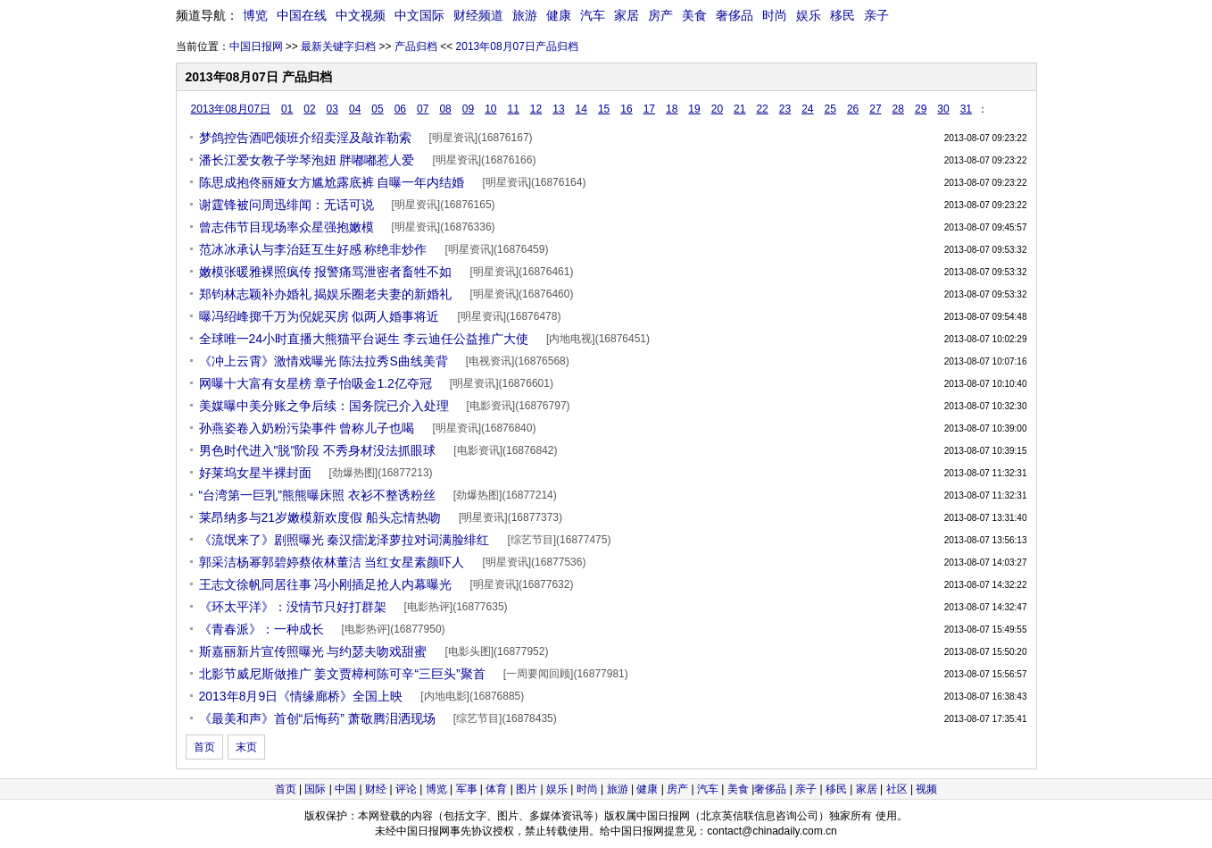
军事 (466, 789)
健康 (558, 15)
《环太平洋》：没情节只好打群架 (292, 607)
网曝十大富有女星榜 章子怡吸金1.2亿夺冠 (315, 383)
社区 (897, 789)
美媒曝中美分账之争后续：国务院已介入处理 (324, 406)
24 (807, 109)
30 (943, 109)
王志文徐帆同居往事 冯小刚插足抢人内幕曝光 (325, 584)
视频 (926, 789)
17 (649, 109)
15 (604, 109)
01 (287, 109)
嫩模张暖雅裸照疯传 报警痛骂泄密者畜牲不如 (325, 271)
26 (853, 109)
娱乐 (808, 15)
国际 (315, 789)
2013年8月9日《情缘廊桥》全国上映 (301, 696)
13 (558, 109)
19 (694, 109)
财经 (375, 789)
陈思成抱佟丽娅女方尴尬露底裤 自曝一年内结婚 (332, 182)
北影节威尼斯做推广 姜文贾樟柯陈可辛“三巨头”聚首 (342, 674)
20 (717, 109)
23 (785, 109)
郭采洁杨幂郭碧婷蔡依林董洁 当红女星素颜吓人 (332, 562)
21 (739, 109)
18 (671, 109)
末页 (246, 747)
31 (966, 109)
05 (377, 109)
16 (626, 109)
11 (513, 109)
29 (920, 109)
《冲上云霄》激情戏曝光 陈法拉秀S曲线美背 (323, 361)
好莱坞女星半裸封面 (255, 473)
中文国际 (419, 15)
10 (490, 109)
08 (445, 109)
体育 (496, 789)
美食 (694, 15)
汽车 (592, 15)
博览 (255, 15)
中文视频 (361, 15)
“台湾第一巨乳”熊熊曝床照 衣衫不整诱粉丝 (317, 495)
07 (422, 109)
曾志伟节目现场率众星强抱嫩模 (286, 227)
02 (309, 109)
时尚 (774, 15)
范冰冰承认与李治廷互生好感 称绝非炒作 (313, 249)
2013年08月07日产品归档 (517, 46)
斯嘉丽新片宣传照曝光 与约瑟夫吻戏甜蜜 (313, 651)
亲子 (876, 15)
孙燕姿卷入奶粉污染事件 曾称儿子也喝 (307, 428)
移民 (842, 15)
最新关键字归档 (338, 46)
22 (762, 109)
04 (355, 109)
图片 (526, 789)
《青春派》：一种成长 (261, 629)
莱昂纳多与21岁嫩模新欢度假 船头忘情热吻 (320, 517)
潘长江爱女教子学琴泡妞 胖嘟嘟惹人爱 (307, 160)
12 (536, 109)
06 (400, 109)
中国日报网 (256, 46)
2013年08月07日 (230, 109)
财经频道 (478, 15)
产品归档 (415, 46)
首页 (204, 747)
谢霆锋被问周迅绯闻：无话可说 (286, 204)
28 (898, 109)
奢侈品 (734, 15)
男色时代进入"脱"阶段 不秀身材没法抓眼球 (317, 450)
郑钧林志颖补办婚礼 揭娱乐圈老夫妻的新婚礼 (325, 294)
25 (830, 109)
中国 (345, 789)
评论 (406, 789)
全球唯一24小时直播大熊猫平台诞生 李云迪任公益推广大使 (363, 339)
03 (332, 109)
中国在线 (302, 15)
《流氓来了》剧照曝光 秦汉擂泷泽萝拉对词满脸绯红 (344, 540)
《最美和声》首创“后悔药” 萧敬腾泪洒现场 (317, 718)
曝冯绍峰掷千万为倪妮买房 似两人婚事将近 (319, 316)
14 (581, 109)
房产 (660, 15)
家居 (626, 15)
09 (468, 109)
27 (875, 109)
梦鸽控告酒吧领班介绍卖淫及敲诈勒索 (305, 137)
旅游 (524, 15)
